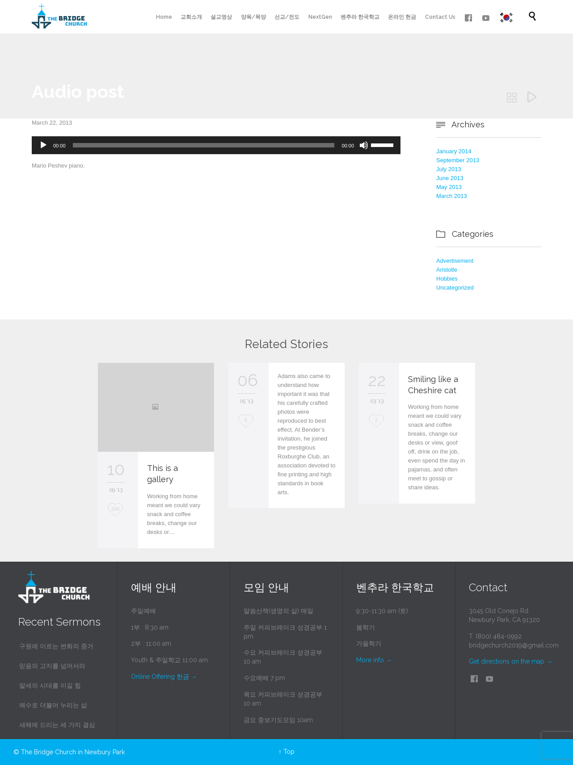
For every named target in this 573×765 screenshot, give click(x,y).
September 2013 (457, 160)
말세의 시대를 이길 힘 (50, 685)
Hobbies (447, 278)
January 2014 (454, 151)
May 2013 (449, 187)
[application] (216, 145)
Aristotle (446, 269)
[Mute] (363, 145)
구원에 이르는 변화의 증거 (56, 646)
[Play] (43, 145)
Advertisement (454, 260)
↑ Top (286, 751)
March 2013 (451, 196)
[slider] (204, 145)
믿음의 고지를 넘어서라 (52, 665)
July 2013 (448, 169)
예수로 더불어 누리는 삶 (53, 705)
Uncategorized (455, 287)
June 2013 (449, 178)
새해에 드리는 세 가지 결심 (57, 724)
